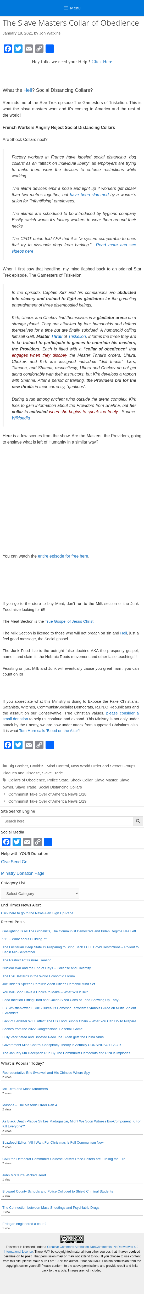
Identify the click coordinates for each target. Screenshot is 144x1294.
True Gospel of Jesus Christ (69, 621)
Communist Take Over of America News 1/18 (47, 794)
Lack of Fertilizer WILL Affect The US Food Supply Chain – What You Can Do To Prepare (69, 1021)
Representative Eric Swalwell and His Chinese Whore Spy (46, 1073)
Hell (28, 90)
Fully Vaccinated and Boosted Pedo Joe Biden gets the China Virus (53, 1037)
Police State (57, 780)
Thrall (57, 336)
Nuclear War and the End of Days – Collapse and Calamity (46, 968)
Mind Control (58, 766)
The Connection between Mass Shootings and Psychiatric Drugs (50, 1208)
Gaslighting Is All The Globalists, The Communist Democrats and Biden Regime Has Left (69, 931)
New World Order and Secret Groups (103, 766)
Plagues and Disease (21, 773)
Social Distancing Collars (60, 787)
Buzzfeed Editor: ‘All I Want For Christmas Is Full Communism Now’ (53, 1142)
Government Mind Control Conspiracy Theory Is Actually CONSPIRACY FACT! (61, 1045)
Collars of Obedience (26, 780)
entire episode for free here (63, 556)
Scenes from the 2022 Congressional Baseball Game (42, 1029)
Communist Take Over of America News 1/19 (47, 801)
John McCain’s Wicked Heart (24, 1175)
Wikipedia (21, 418)
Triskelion (77, 336)
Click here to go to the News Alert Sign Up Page (37, 913)
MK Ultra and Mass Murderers (25, 1089)
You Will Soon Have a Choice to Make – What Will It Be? (45, 992)
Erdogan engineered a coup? (24, 1224)
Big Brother (18, 766)
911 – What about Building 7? (24, 939)
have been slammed (89, 194)
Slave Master (106, 780)
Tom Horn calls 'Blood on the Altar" (49, 730)
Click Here (102, 61)
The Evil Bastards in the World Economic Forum (38, 976)
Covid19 (37, 766)
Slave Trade (52, 773)
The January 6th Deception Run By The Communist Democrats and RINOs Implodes (66, 1053)
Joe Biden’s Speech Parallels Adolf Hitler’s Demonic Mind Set (48, 984)
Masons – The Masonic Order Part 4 (29, 1105)
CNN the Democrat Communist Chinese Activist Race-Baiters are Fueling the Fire (63, 1159)
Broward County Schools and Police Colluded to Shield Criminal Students (57, 1191)
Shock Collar (81, 780)
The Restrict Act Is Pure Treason (26, 960)
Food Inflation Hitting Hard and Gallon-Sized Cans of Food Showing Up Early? (61, 1000)
